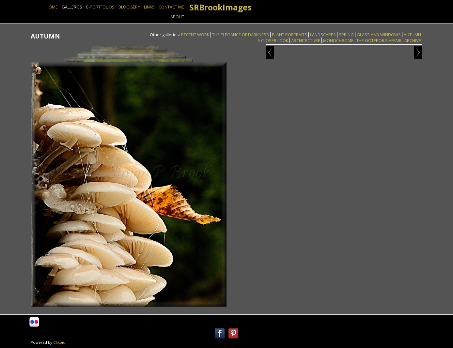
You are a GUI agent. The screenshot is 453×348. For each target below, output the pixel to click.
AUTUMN (412, 35)
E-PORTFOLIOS (100, 7)
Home (52, 7)
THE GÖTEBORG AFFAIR (378, 40)
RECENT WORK (195, 35)
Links (149, 7)
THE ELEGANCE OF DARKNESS (240, 35)
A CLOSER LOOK (273, 40)
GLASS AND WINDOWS (379, 35)
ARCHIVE (412, 40)
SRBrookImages (220, 7)
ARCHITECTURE (305, 40)
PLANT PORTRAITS (289, 35)
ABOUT (177, 17)
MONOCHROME (338, 40)
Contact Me (171, 7)
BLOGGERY (129, 7)
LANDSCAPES (323, 35)
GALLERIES (72, 7)
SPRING (346, 35)
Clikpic (59, 342)
